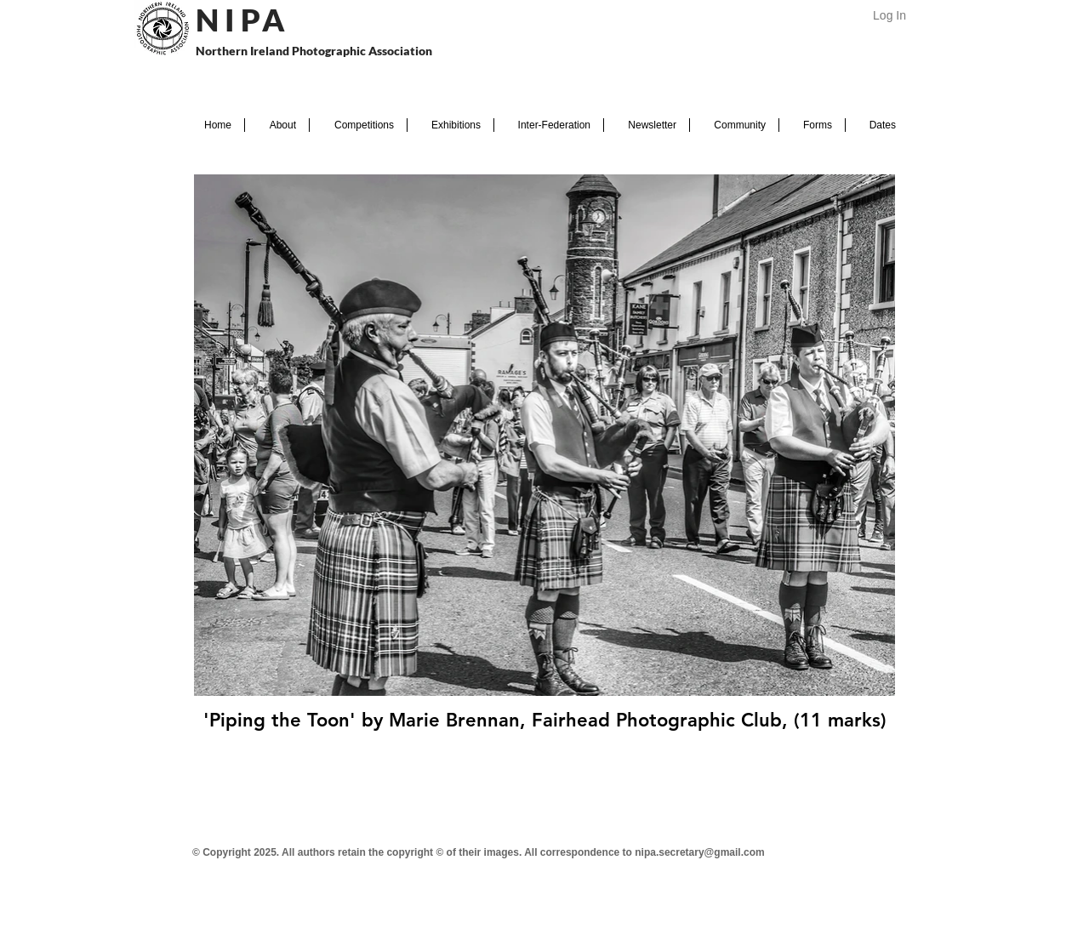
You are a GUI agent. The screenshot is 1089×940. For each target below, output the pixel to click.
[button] (277, 125)
